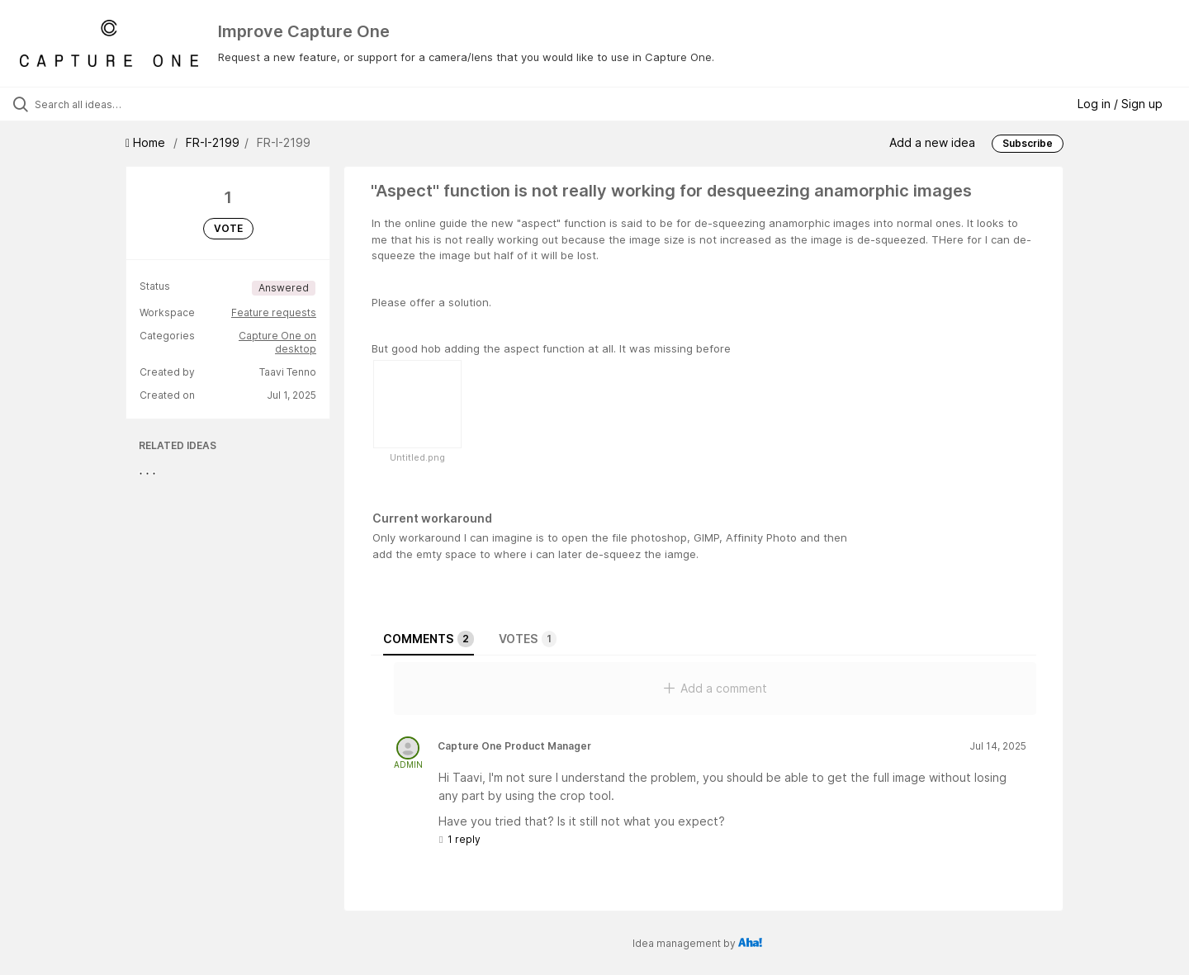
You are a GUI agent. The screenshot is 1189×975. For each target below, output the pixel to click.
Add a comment (715, 688)
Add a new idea (932, 142)
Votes (528, 639)
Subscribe (1027, 143)
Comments (428, 639)
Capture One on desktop (277, 342)
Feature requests (273, 312)
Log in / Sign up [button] (1120, 104)
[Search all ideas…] (139, 104)
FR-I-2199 (212, 142)
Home (147, 142)
